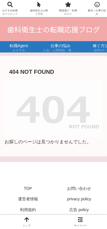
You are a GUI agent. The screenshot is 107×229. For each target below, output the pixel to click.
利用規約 (28, 209)
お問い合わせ (79, 188)
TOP (28, 188)
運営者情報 (28, 199)
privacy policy (79, 199)
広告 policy (79, 209)
